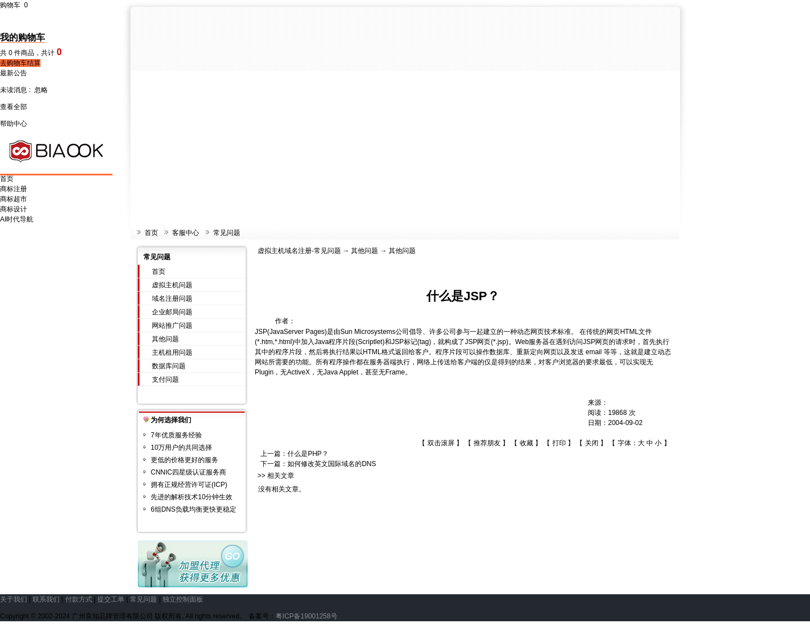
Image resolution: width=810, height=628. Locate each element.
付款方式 (78, 599)
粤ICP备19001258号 (306, 616)
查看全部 (13, 107)
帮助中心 (13, 124)
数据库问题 (169, 366)
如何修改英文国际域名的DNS (331, 464)
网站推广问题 (172, 325)
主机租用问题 (172, 352)
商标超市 (13, 199)
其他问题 (165, 339)
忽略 (41, 90)
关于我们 (13, 599)
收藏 (526, 443)
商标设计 (13, 209)
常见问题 (226, 233)
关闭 (591, 443)
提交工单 (110, 599)
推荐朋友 (487, 443)
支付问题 (165, 379)
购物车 (14, 5)
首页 (7, 179)
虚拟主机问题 (172, 285)
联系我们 (46, 599)
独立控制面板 (183, 599)
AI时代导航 (16, 219)
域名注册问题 (172, 298)
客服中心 (185, 233)
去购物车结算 (20, 63)
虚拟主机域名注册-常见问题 (299, 251)
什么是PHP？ (307, 454)
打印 (559, 443)
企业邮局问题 (172, 312)
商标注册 (13, 189)
